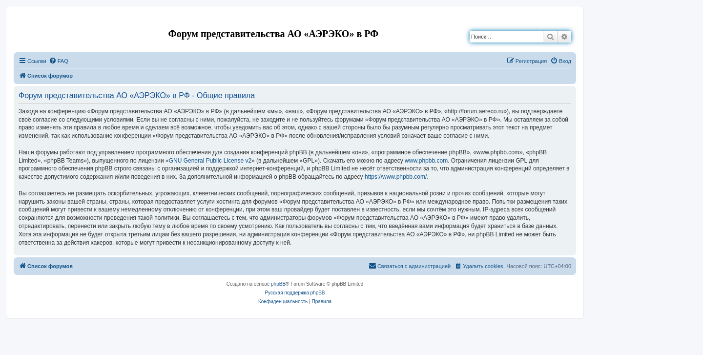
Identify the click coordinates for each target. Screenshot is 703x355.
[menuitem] (58, 61)
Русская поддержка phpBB (295, 292)
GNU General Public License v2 (210, 160)
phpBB (278, 284)
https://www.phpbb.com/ (396, 176)
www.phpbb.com (426, 160)
